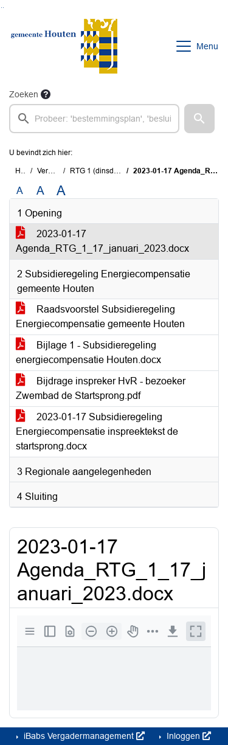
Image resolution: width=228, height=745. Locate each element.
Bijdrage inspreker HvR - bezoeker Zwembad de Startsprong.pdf (100, 388)
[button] (199, 118)
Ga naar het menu (3, 7)
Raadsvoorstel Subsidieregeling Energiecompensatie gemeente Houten (100, 316)
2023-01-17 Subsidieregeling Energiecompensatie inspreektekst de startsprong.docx (97, 431)
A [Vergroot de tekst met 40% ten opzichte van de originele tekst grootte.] (61, 191)
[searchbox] (94, 118)
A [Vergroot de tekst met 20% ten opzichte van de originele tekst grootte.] (40, 190)
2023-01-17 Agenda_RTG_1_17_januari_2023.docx (102, 241)
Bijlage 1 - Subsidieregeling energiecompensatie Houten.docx (88, 352)
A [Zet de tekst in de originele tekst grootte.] (19, 190)
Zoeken (23, 94)
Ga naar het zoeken (1, 7)
